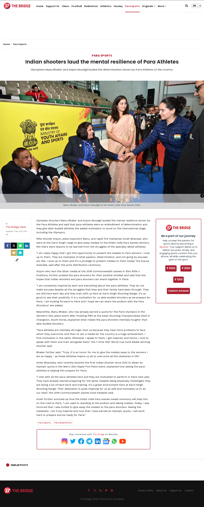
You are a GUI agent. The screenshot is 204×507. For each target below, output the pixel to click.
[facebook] (7, 245)
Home (39, 6)
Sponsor (164, 246)
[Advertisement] (102, 30)
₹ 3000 (186, 268)
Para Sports (132, 6)
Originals (148, 6)
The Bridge (98, 434)
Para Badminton (63, 422)
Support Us (52, 6)
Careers (189, 490)
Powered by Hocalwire (112, 499)
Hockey (118, 6)
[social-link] (17, 260)
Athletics (105, 6)
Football (77, 6)
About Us (161, 490)
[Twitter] (14, 245)
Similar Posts (19, 465)
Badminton (91, 6)
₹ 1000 (178, 279)
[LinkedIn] (26, 245)
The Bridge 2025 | (90, 499)
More (162, 6)
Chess (65, 6)
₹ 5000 (171, 268)
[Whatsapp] (20, 245)
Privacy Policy (145, 490)
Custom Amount (178, 291)
